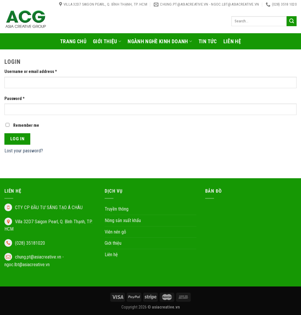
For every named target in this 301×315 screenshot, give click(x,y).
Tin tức (207, 41)
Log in (17, 138)
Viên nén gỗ (115, 232)
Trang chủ (73, 41)
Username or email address (30, 71)
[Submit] (292, 21)
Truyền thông (116, 209)
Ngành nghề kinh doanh (160, 41)
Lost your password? (23, 151)
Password (14, 98)
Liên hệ (232, 41)
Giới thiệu (107, 41)
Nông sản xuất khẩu (123, 220)
